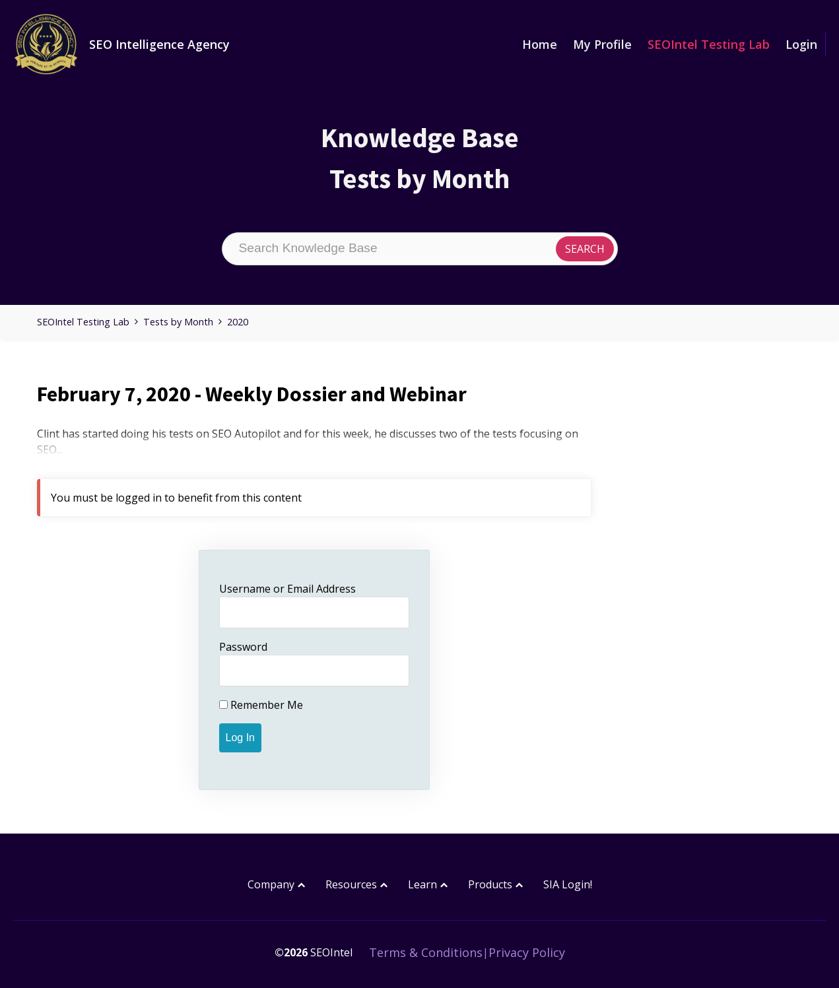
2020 (237, 321)
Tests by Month (178, 321)
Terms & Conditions (426, 952)
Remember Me (261, 705)
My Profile (602, 44)
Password (243, 647)
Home (539, 44)
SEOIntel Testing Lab (709, 44)
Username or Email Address (287, 588)
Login (801, 44)
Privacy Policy (526, 952)
